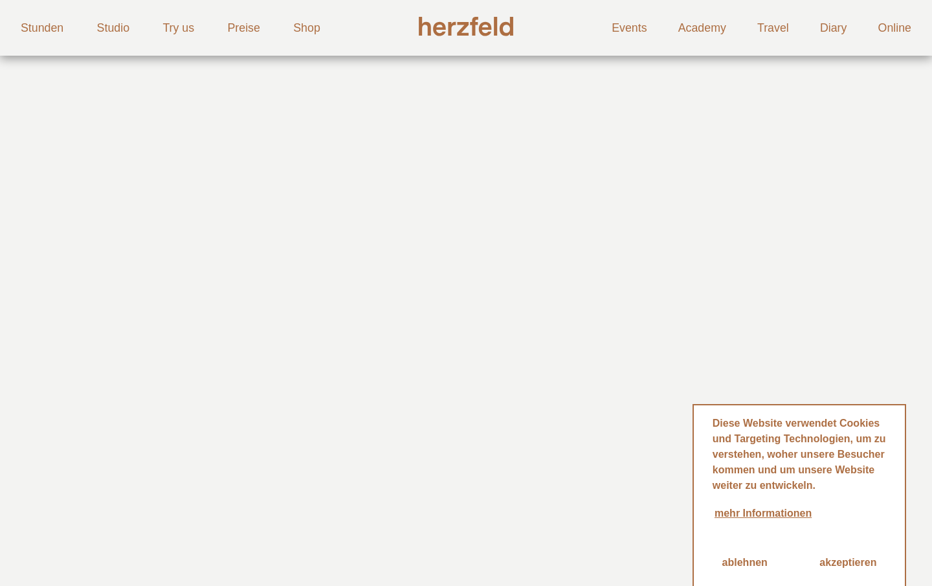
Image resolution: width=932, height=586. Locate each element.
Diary (833, 27)
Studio (113, 27)
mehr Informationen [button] (763, 513)
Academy (702, 27)
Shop (306, 27)
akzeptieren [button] (847, 562)
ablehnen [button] (745, 562)
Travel (773, 27)
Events (629, 27)
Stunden (42, 27)
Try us (178, 27)
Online (894, 27)
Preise (243, 27)
